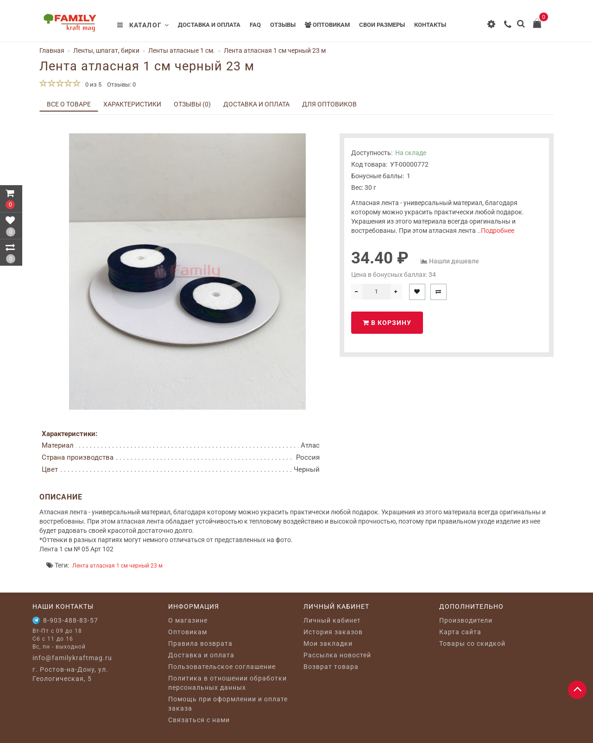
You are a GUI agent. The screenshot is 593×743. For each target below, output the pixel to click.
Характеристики (132, 104)
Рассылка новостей (337, 655)
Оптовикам (327, 24)
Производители (465, 620)
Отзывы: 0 (121, 84)
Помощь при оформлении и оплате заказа (228, 703)
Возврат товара (331, 666)
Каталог (143, 25)
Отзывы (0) (192, 104)
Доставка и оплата (209, 24)
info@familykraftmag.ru (72, 658)
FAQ (255, 24)
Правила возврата (200, 643)
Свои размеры (382, 24)
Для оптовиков (329, 104)
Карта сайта (460, 632)
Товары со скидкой (472, 643)
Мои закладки (328, 643)
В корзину (387, 322)
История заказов (333, 632)
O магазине (188, 620)
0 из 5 (91, 84)
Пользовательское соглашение (222, 666)
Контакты (430, 24)
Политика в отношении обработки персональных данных (227, 682)
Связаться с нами (199, 720)
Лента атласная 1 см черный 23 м (117, 565)
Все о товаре (69, 104)
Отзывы (283, 24)
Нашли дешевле (454, 261)
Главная (51, 50)
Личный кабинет (332, 620)
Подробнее (497, 230)
